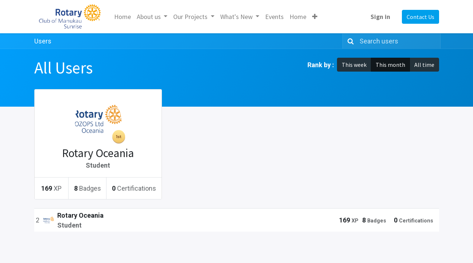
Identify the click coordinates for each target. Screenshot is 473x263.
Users (42, 41)
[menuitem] (122, 16)
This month (390, 64)
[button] (314, 16)
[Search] (349, 41)
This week (354, 64)
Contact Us (420, 16)
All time (424, 64)
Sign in (380, 16)
